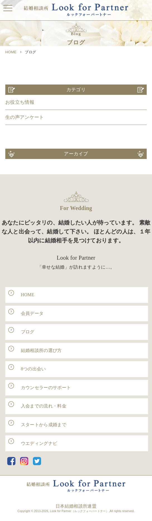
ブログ (28, 331)
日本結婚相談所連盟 (76, 506)
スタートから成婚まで (43, 424)
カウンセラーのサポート (46, 387)
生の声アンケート (24, 117)
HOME (10, 52)
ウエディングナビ (39, 443)
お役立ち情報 (19, 102)
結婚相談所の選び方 (41, 350)
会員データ (32, 313)
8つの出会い (33, 368)
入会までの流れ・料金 (43, 406)
